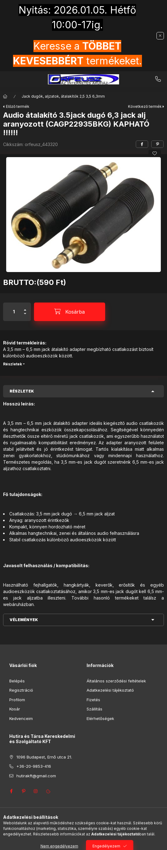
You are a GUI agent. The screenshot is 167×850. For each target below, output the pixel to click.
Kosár (14, 708)
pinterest (23, 791)
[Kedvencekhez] (154, 153)
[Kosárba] (69, 312)
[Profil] (89, 842)
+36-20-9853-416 (158, 79)
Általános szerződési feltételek (116, 680)
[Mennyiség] (14, 312)
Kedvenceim (21, 718)
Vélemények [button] (24, 619)
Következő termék (145, 106)
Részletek (12, 364)
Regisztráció (21, 690)
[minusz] (25, 316)
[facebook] (142, 144)
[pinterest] (157, 144)
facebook (11, 791)
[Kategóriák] (58, 842)
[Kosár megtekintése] (109, 842)
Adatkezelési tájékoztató (110, 690)
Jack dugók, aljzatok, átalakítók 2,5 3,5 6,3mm (63, 96)
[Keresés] (74, 842)
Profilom (17, 699)
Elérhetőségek (100, 718)
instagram (36, 791)
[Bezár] (160, 35)
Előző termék (17, 106)
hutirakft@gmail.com (36, 775)
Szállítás (94, 708)
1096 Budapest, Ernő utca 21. (44, 756)
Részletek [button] (22, 391)
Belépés (17, 680)
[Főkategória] (5, 96)
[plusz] (25, 307)
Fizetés (93, 699)
